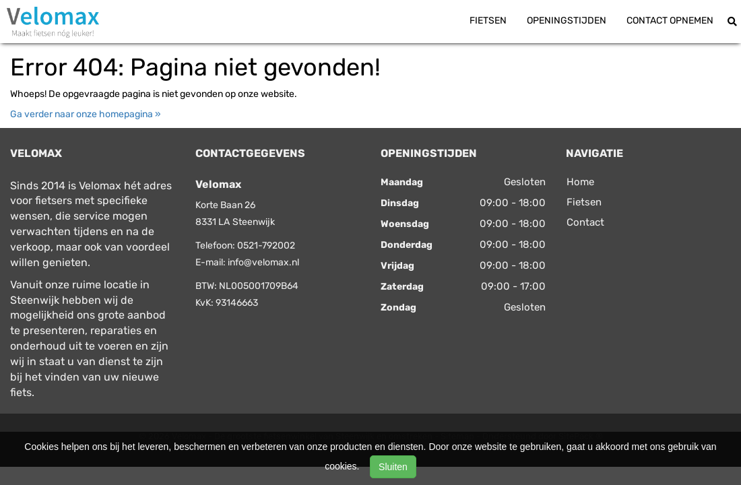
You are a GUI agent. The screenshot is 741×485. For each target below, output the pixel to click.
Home (580, 182)
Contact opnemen (669, 20)
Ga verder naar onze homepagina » (85, 114)
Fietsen (488, 20)
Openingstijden (566, 20)
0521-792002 (266, 245)
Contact (585, 222)
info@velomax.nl (263, 262)
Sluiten (393, 466)
